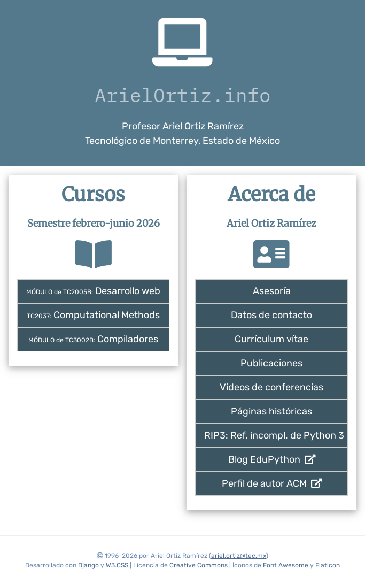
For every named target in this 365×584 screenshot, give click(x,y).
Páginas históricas (271, 411)
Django (88, 565)
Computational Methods (93, 315)
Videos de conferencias (271, 387)
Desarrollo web (93, 291)
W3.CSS (117, 565)
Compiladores (93, 339)
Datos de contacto (271, 315)
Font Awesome (285, 565)
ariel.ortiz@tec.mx (238, 555)
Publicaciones (271, 363)
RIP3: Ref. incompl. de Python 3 (274, 435)
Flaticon (327, 565)
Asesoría (272, 291)
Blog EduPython (271, 459)
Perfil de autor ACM (272, 483)
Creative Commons (198, 565)
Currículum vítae (271, 339)
